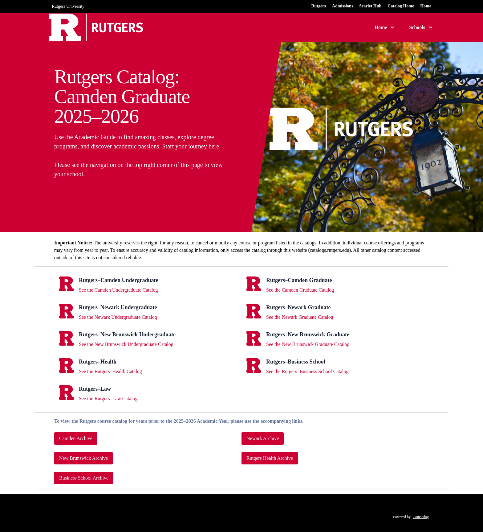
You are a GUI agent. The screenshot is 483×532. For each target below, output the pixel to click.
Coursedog (421, 517)
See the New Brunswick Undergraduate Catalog (126, 344)
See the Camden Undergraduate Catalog (118, 290)
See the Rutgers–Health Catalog (110, 371)
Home (425, 6)
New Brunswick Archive (83, 458)
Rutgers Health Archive (269, 458)
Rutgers (318, 6)
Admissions (342, 6)
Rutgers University (68, 6)
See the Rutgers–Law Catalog (108, 398)
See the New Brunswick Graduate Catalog (308, 344)
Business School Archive (83, 477)
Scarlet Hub (370, 6)
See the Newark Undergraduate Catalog (118, 317)
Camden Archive (75, 438)
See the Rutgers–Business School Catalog (307, 371)
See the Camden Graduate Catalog (300, 290)
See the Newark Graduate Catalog (299, 317)
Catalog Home (401, 6)
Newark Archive (262, 438)
